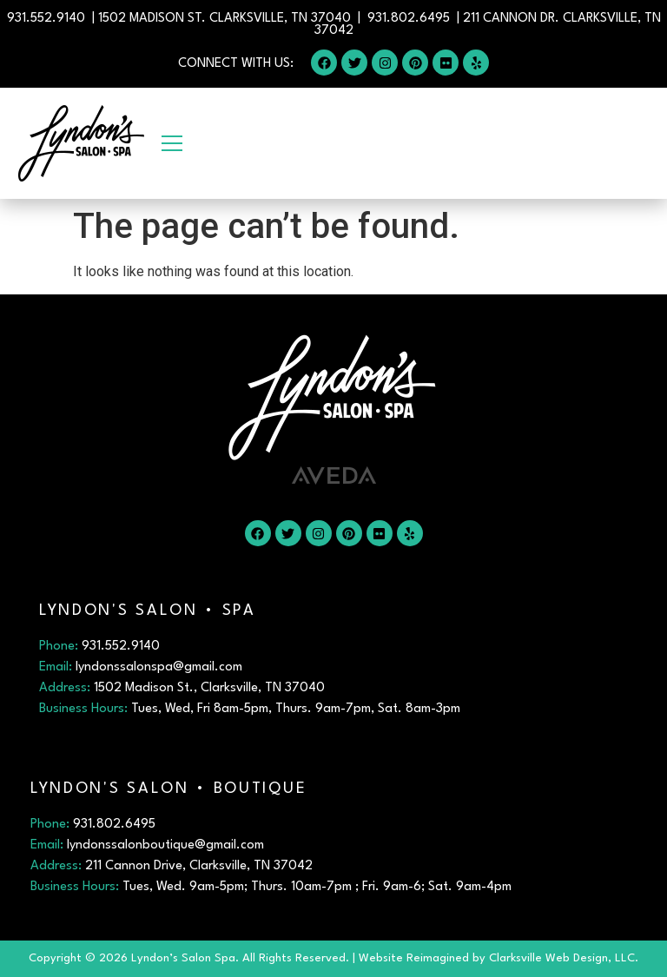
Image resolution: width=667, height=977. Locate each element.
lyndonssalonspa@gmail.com (159, 667)
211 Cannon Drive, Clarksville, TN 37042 (199, 866)
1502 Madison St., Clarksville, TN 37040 (209, 688)
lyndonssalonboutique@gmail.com (165, 845)
